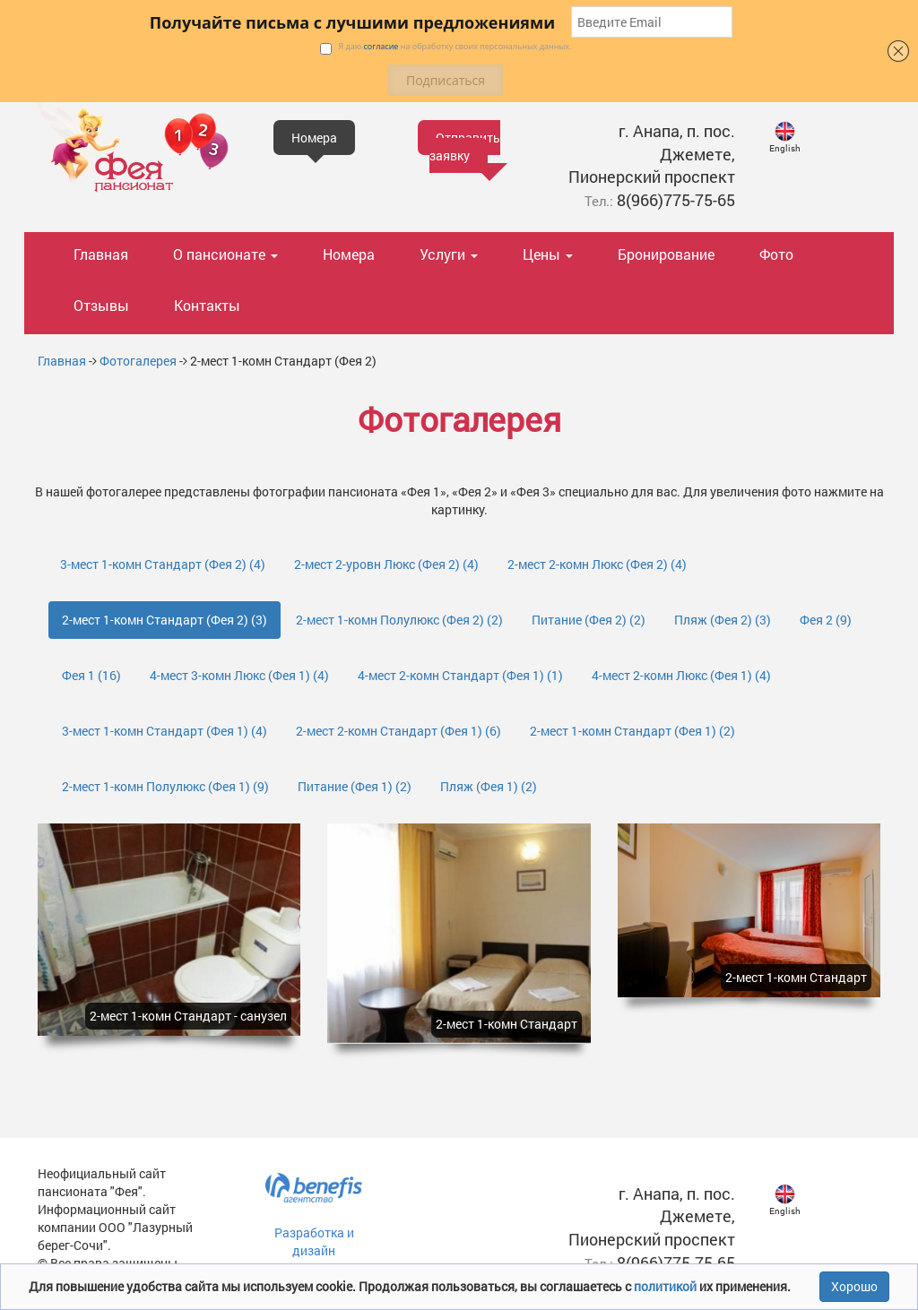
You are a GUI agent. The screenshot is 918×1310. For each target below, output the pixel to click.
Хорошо (854, 1286)
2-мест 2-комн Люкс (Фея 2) (597, 564)
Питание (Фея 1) (354, 786)
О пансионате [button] (225, 254)
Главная (101, 254)
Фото (776, 254)
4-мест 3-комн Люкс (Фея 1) (239, 675)
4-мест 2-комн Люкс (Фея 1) (681, 675)
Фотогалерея (138, 360)
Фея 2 (826, 619)
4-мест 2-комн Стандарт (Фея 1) (460, 675)
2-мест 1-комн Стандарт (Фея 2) (164, 619)
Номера (349, 254)
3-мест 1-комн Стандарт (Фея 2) (162, 564)
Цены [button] (548, 254)
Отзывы (101, 305)
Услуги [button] (449, 254)
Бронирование (666, 254)
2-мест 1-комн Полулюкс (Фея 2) (399, 619)
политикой (666, 1286)
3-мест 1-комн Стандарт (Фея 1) (164, 730)
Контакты (207, 305)
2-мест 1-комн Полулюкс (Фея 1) (165, 786)
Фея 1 (91, 675)
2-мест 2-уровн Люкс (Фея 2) (386, 564)
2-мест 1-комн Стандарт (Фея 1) (632, 730)
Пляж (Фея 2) (722, 619)
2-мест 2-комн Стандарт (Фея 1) (398, 730)
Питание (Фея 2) (588, 619)
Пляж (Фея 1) (488, 786)
